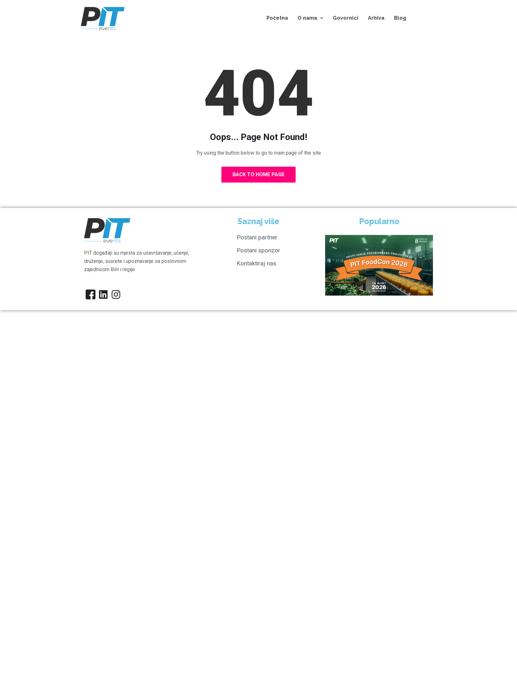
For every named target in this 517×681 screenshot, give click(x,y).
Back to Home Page (258, 174)
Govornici (345, 18)
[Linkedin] (103, 294)
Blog (400, 18)
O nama (310, 18)
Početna (277, 18)
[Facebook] (90, 294)
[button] (310, 18)
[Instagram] (116, 294)
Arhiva (376, 18)
